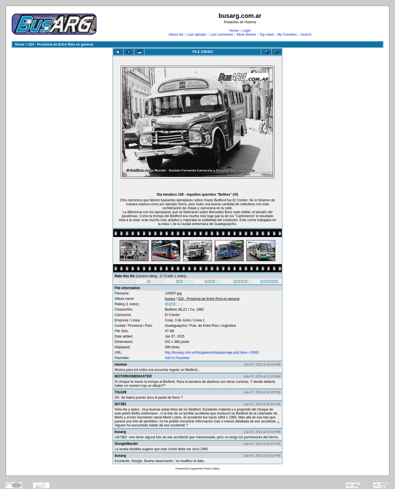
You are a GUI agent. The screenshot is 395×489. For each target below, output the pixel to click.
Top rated (266, 35)
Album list (176, 35)
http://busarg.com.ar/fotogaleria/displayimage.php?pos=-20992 (212, 353)
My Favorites (287, 35)
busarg (170, 299)
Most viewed (246, 35)
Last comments (221, 35)
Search (305, 35)
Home (234, 31)
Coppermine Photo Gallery (205, 468)
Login (246, 31)
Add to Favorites (177, 358)
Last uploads (196, 35)
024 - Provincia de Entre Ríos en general (60, 44)
